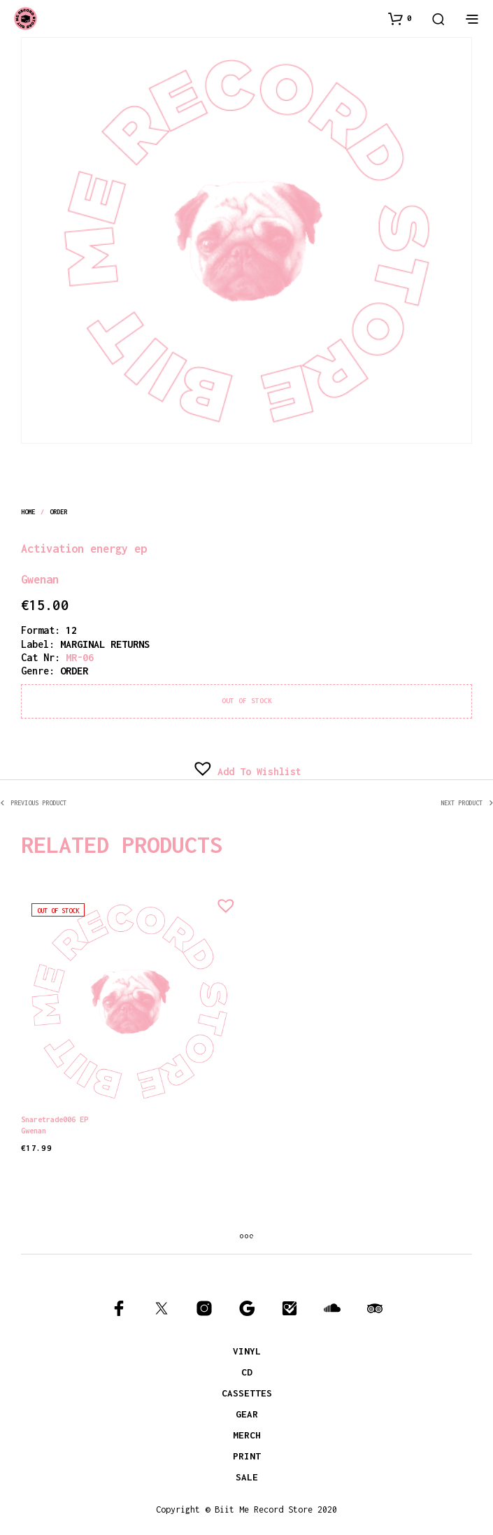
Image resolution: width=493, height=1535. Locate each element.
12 (71, 630)
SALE (247, 1477)
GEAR (247, 1414)
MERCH (247, 1435)
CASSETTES (247, 1393)
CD (246, 1372)
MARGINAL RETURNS (105, 644)
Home (28, 512)
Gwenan (40, 579)
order (59, 512)
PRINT (247, 1456)
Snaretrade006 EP (54, 1119)
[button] (400, 18)
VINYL (247, 1351)
